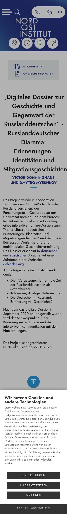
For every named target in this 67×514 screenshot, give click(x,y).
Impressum (22, 507)
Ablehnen (33, 495)
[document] (33, 433)
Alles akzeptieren (33, 485)
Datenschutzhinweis (40, 507)
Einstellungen (33, 475)
